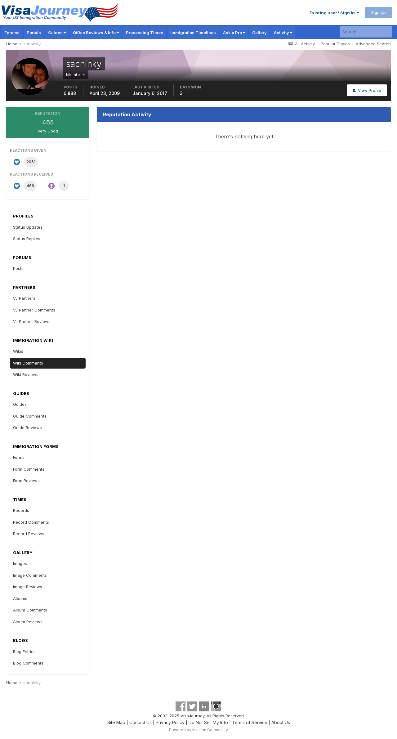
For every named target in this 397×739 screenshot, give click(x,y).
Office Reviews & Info (96, 32)
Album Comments (30, 609)
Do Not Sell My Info (208, 722)
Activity (283, 32)
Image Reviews (27, 586)
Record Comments (31, 522)
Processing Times (144, 32)
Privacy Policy (170, 722)
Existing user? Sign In (334, 12)
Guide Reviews (27, 427)
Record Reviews (28, 533)
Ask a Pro (234, 32)
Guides (57, 32)
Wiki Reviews (25, 374)
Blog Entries (24, 651)
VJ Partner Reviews (32, 321)
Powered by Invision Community (198, 730)
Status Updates (27, 227)
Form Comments (28, 469)
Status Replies (26, 238)
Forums (12, 32)
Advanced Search (373, 43)
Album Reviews (27, 621)
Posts (18, 268)
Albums (20, 598)
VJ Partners (24, 298)
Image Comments (30, 575)
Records (21, 510)
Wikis (18, 351)
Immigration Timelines (193, 32)
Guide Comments (30, 416)
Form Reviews (26, 480)
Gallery (259, 32)
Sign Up (378, 12)
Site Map (116, 722)
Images (20, 563)
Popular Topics (335, 43)
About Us (280, 722)
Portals (34, 32)
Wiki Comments (28, 363)
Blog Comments (28, 663)
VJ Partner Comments (34, 309)
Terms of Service (249, 722)
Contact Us (140, 722)
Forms (19, 457)
